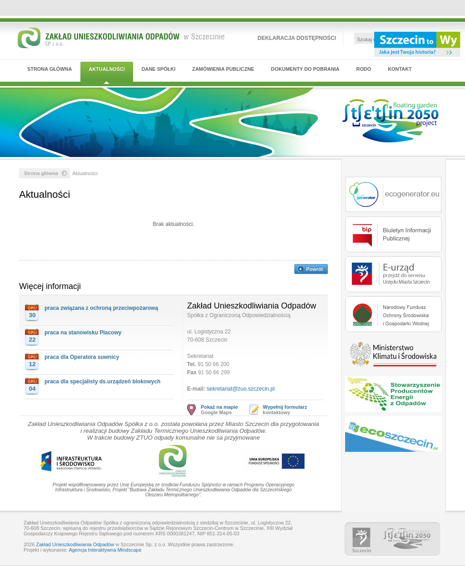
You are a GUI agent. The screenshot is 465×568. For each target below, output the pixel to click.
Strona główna (49, 69)
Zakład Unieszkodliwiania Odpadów (75, 544)
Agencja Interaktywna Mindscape (105, 550)
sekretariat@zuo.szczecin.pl (241, 389)
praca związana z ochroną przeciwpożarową (101, 308)
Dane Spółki (159, 69)
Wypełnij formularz (285, 407)
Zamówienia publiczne (223, 69)
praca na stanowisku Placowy (83, 332)
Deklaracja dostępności (296, 38)
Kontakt (400, 69)
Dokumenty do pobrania (305, 69)
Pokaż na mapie (219, 407)
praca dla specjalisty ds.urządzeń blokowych (102, 381)
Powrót (314, 269)
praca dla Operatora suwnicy (82, 357)
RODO (363, 69)
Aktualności (106, 69)
